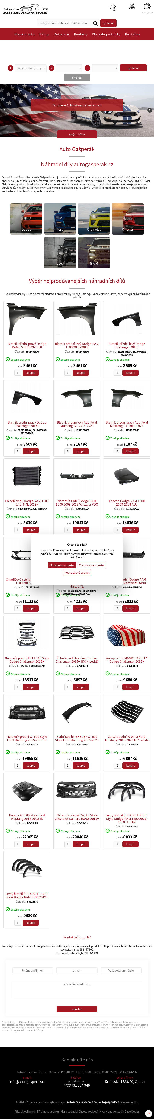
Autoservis (61, 34)
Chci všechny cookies (62, 565)
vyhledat (133, 68)
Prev (4, 110)
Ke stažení (132, 34)
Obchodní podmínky (106, 34)
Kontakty (80, 34)
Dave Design (132, 1111)
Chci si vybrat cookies (92, 565)
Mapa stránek (69, 1111)
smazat (77, 78)
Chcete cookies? (88, 1111)
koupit (30, 373)
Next (149, 110)
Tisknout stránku (48, 1111)
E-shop (44, 34)
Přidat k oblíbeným (25, 1111)
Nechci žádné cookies (77, 572)
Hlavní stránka (24, 34)
